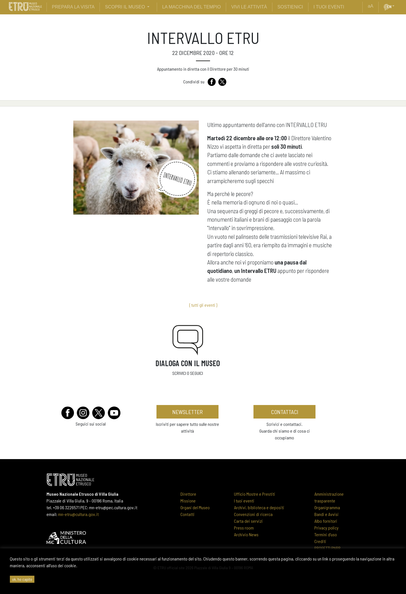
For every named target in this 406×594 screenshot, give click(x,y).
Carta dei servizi (248, 521)
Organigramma (327, 507)
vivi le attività (249, 7)
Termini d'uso (325, 534)
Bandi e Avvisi (326, 514)
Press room (244, 527)
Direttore (188, 494)
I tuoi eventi (244, 500)
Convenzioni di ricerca (253, 514)
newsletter (187, 411)
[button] (395, 6)
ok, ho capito (22, 579)
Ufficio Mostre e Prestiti (254, 494)
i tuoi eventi (329, 7)
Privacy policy (326, 527)
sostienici (290, 7)
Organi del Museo (195, 507)
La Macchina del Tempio (191, 7)
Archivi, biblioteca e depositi (259, 507)
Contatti (187, 514)
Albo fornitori (325, 521)
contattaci (284, 411)
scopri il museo (125, 7)
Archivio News (246, 534)
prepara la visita (73, 7)
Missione (188, 500)
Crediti (320, 541)
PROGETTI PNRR (327, 548)
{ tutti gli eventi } (203, 305)
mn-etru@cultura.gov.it (78, 514)
